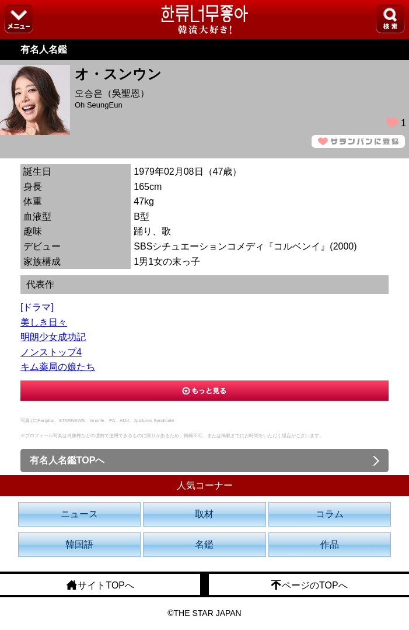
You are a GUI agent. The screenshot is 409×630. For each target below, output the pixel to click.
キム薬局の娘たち (57, 367)
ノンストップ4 (51, 352)
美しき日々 (43, 322)
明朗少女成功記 (53, 337)
